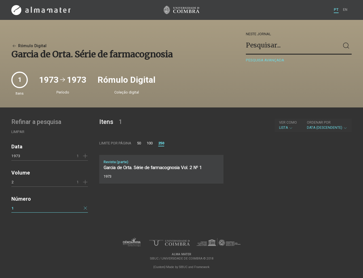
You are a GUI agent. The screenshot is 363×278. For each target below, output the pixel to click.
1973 (15, 155)
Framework (202, 267)
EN (345, 9)
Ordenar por (319, 123)
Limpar (17, 132)
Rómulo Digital (29, 45)
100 (150, 143)
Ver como (288, 123)
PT (336, 9)
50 (139, 143)
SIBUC (183, 267)
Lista (288, 125)
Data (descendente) (327, 125)
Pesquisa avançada (265, 60)
